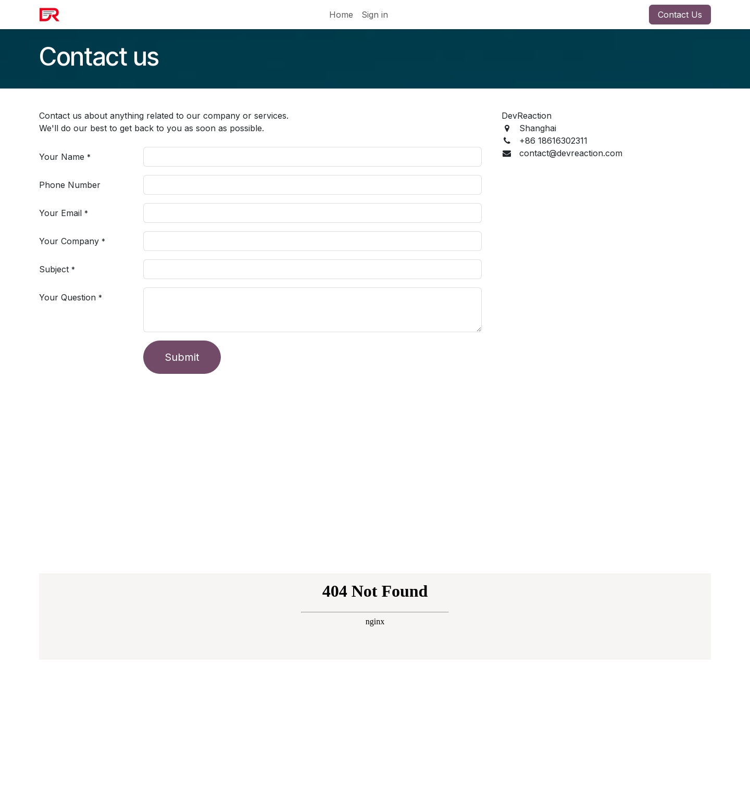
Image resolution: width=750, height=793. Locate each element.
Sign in (374, 14)
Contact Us (680, 14)
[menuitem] (341, 14)
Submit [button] (182, 357)
